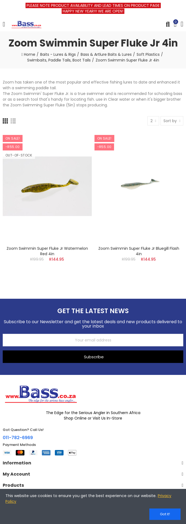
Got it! (165, 514)
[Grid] (5, 121)
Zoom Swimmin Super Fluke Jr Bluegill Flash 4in (138, 251)
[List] (13, 121)
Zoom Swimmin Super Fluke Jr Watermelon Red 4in (47, 251)
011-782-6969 (18, 437)
